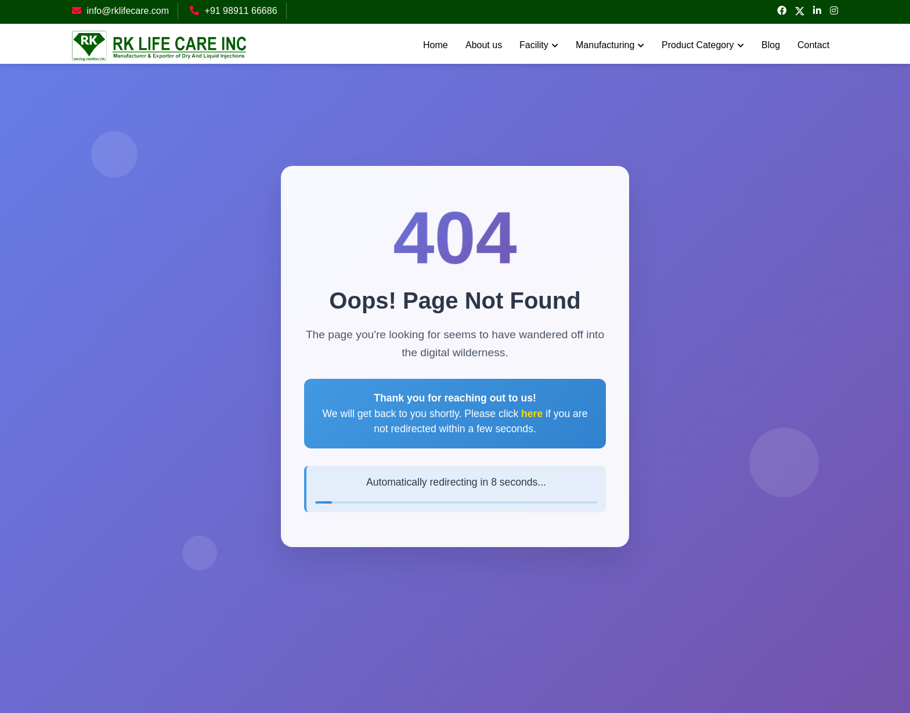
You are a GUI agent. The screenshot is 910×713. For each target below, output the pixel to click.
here (532, 413)
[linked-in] (817, 11)
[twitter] (799, 12)
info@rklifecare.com (127, 11)
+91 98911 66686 (241, 11)
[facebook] (781, 11)
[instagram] (834, 11)
